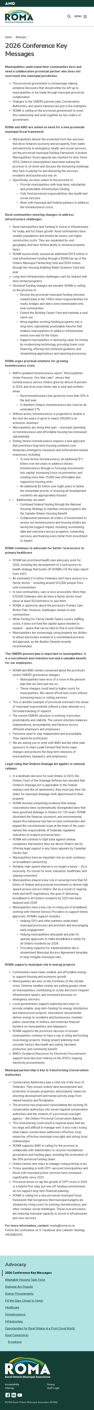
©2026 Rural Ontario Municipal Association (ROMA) (31, 1402)
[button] (10, 3)
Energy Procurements (19, 1294)
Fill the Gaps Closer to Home (24, 1300)
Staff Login (53, 1388)
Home (8, 36)
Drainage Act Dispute (19, 1287)
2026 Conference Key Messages (28, 1273)
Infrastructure (14, 1321)
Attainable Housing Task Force (25, 1280)
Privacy (51, 1384)
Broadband (14, 1342)
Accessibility (12, 1384)
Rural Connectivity (17, 1335)
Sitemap (9, 1388)
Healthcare (12, 1307)
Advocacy (21, 36)
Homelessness (15, 1314)
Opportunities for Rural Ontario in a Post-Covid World (40, 1328)
